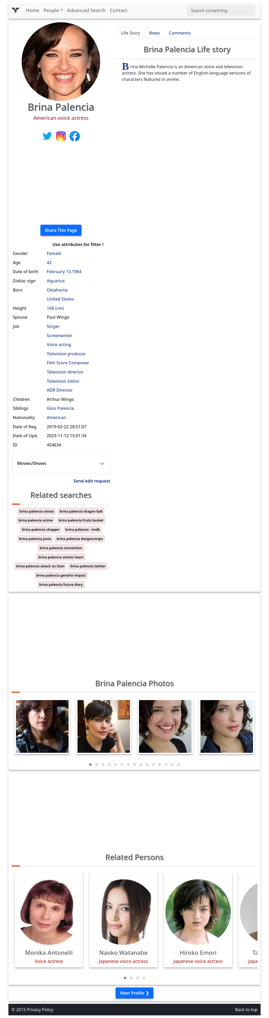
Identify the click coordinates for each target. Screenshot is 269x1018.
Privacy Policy (40, 1009)
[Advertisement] (61, 183)
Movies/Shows (31, 463)
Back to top (246, 1009)
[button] (90, 764)
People (51, 10)
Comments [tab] (180, 33)
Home (32, 10)
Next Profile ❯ (134, 993)
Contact (118, 10)
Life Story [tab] (130, 33)
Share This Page (61, 230)
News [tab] (154, 33)
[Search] (221, 10)
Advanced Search (86, 10)
